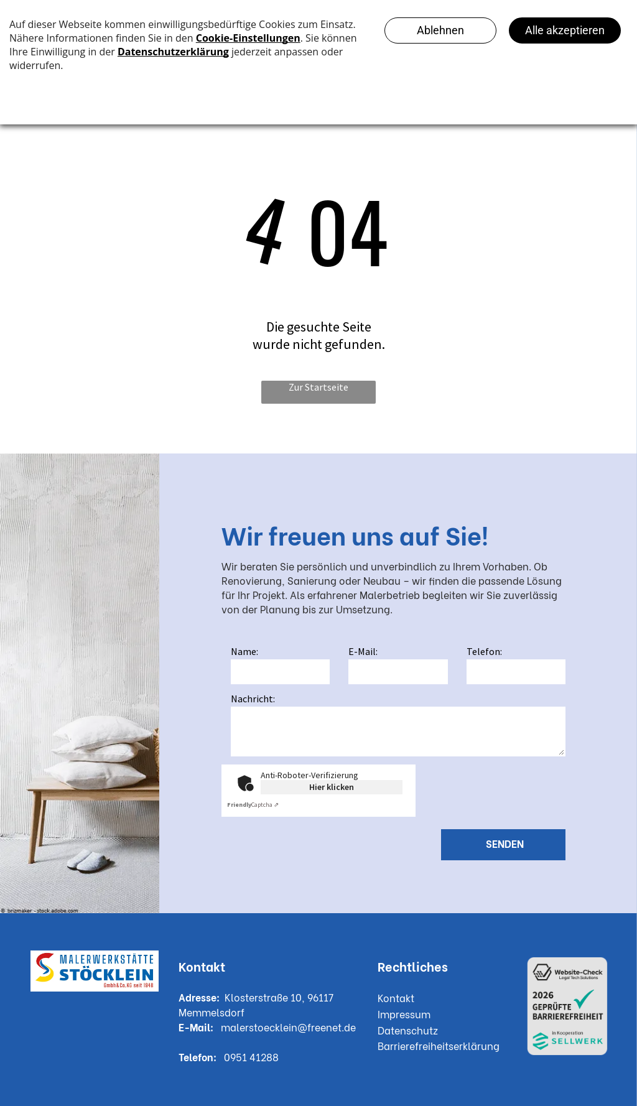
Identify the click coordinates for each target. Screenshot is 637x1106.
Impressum (404, 1013)
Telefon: (484, 651)
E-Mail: (363, 651)
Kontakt (396, 997)
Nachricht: (253, 698)
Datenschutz (408, 1030)
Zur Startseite (318, 387)
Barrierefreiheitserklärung (439, 1045)
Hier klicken (331, 786)
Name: (244, 651)
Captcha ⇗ (253, 805)
